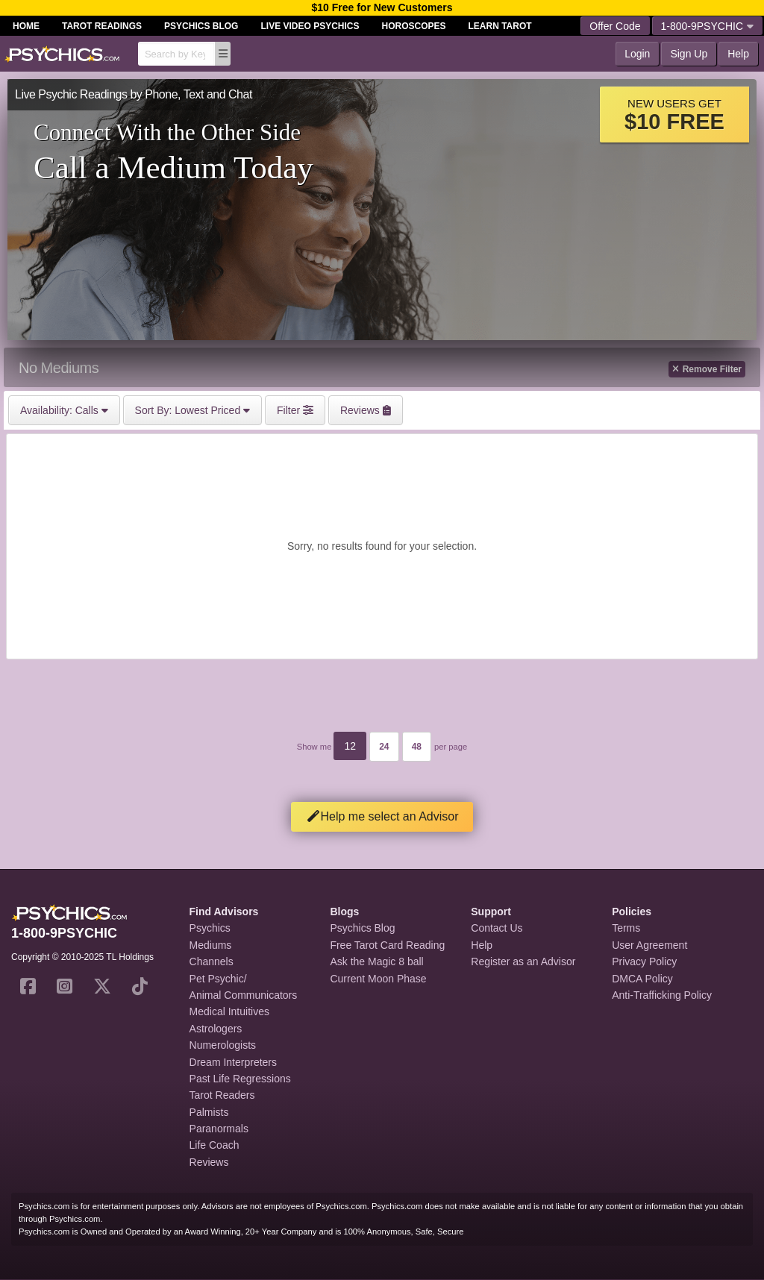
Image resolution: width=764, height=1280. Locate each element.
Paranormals (219, 1129)
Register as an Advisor (523, 961)
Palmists (209, 1112)
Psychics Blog (201, 26)
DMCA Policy (642, 979)
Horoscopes (414, 26)
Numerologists (223, 1045)
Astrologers (216, 1029)
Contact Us (496, 928)
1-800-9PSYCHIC (707, 26)
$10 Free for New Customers (381, 7)
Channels (212, 961)
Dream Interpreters (233, 1062)
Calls (64, 410)
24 (384, 746)
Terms (626, 928)
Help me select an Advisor (382, 816)
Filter (295, 410)
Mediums (211, 945)
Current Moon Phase (378, 979)
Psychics (210, 928)
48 (417, 746)
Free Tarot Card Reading (387, 945)
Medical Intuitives (229, 1011)
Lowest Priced (193, 410)
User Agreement (649, 945)
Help (738, 54)
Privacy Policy (644, 961)
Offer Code (614, 26)
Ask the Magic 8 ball (376, 961)
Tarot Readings (102, 26)
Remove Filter (707, 369)
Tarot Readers (222, 1095)
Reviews (209, 1162)
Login (637, 54)
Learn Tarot (500, 26)
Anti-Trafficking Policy (662, 995)
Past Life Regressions (240, 1079)
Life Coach (214, 1145)
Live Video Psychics (309, 26)
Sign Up (688, 54)
